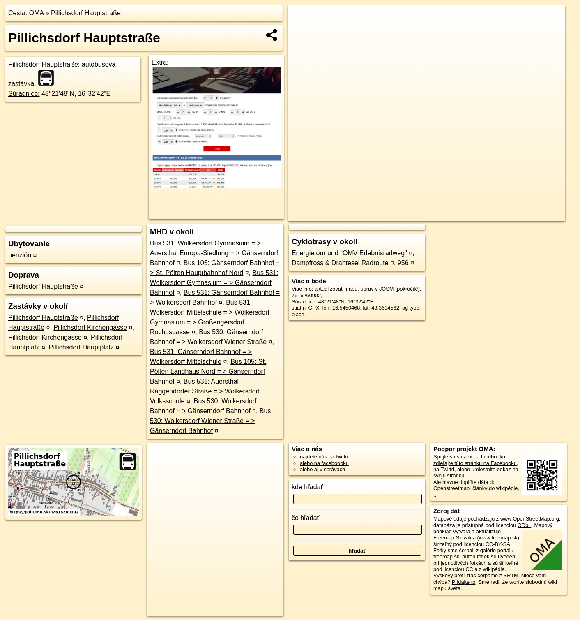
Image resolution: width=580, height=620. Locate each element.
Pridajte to (464, 582)
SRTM (511, 575)
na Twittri (443, 469)
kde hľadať (307, 487)
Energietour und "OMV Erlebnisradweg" (349, 253)
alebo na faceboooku (324, 463)
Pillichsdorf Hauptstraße (86, 12)
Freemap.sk (466, 215)
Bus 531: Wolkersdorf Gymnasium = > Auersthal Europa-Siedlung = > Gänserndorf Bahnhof (214, 253)
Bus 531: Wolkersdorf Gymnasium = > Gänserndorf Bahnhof (214, 282)
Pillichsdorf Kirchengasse (90, 327)
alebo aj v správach (322, 469)
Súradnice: (24, 93)
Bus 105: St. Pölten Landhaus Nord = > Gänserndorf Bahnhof (208, 371)
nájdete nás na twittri (324, 456)
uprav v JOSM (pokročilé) (389, 289)
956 (403, 262)
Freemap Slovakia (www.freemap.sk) (476, 537)
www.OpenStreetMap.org (529, 519)
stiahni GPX (306, 308)
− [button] (302, 32)
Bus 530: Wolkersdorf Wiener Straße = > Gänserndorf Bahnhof (210, 420)
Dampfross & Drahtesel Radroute (340, 262)
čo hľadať (306, 517)
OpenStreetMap (423, 215)
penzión (19, 255)
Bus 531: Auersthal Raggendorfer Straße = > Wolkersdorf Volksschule (205, 391)
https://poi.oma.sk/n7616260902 (528, 215)
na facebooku (489, 456)
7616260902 (306, 295)
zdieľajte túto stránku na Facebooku (475, 463)
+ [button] (302, 19)
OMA (36, 12)
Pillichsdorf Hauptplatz (81, 347)
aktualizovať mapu (336, 289)
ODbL (524, 525)
